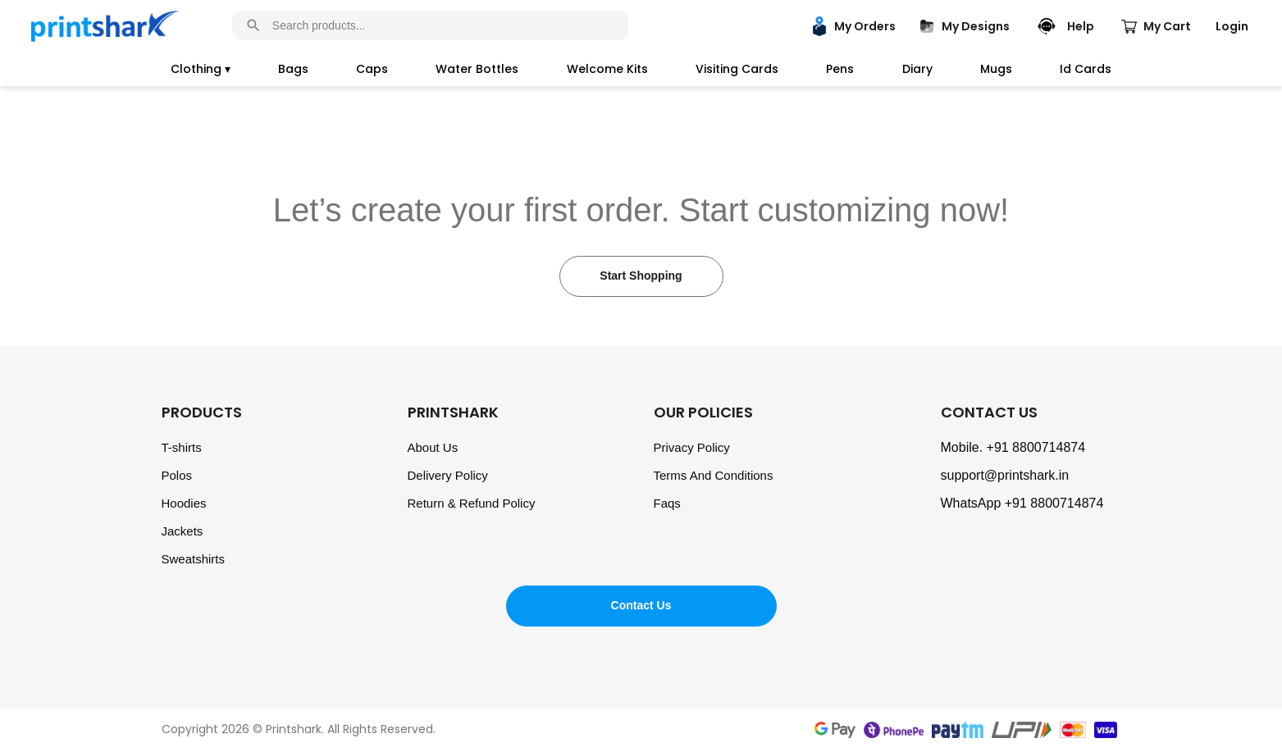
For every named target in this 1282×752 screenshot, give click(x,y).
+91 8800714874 (1036, 447)
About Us (433, 447)
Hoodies (184, 503)
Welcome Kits (607, 69)
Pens (840, 69)
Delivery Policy (448, 475)
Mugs (996, 69)
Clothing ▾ (200, 69)
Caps (372, 69)
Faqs (667, 503)
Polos (177, 475)
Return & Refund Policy (472, 503)
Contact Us (641, 605)
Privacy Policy (692, 447)
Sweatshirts (194, 559)
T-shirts (182, 447)
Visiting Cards (737, 69)
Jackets (182, 531)
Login (1232, 26)
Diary (917, 69)
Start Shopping (641, 275)
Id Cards (1085, 69)
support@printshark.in (1005, 475)
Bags (293, 69)
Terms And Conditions (713, 475)
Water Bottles (477, 69)
